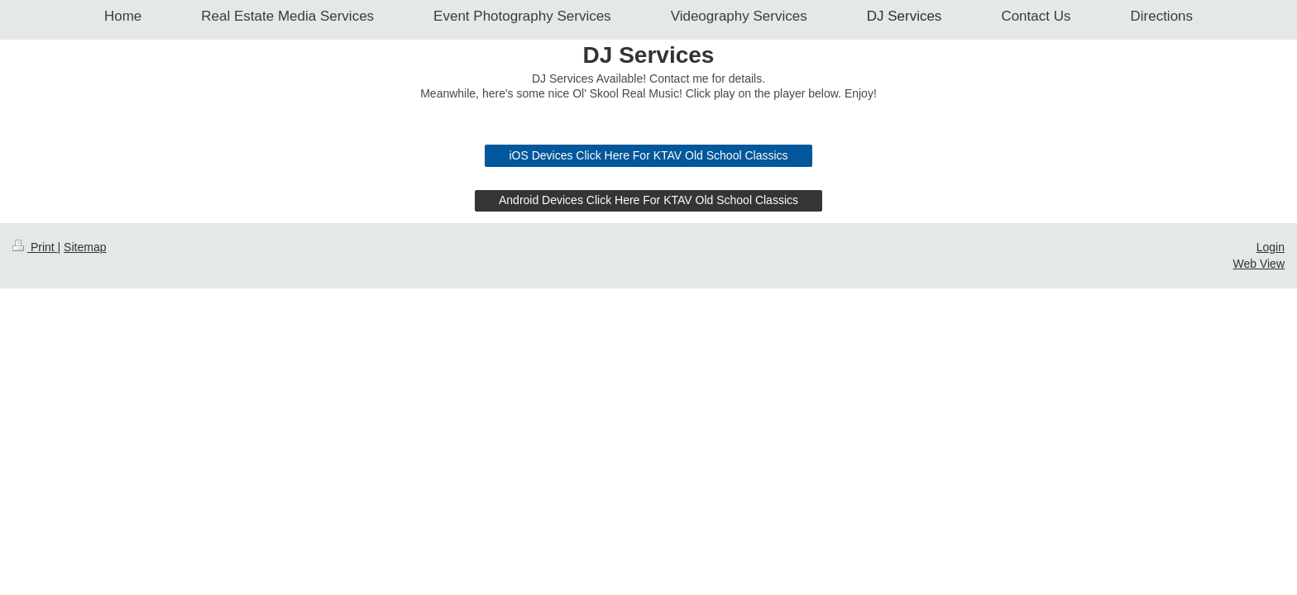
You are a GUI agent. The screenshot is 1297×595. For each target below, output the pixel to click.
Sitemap (85, 544)
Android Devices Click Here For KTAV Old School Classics (648, 497)
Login (1270, 544)
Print (35, 544)
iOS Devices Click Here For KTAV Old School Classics (648, 452)
